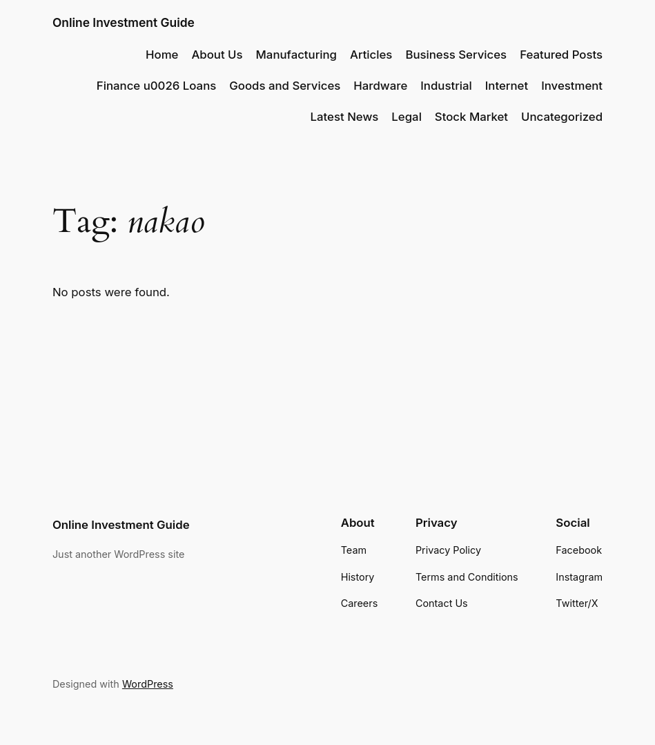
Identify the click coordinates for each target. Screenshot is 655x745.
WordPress (147, 684)
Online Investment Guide (123, 22)
